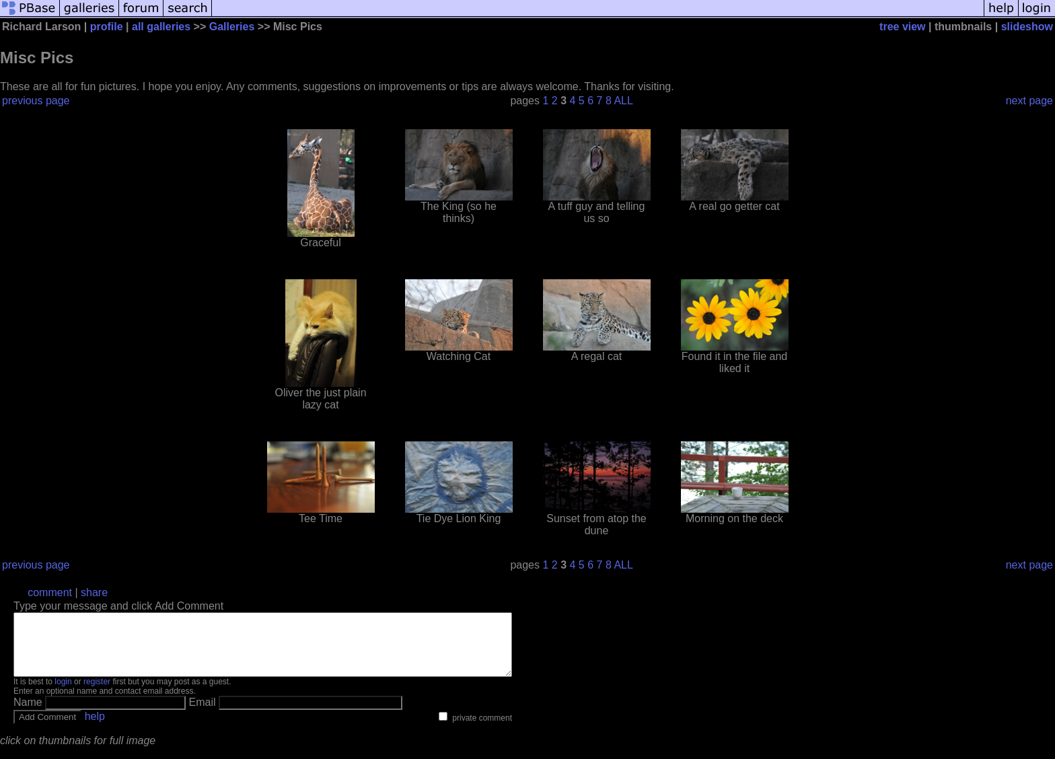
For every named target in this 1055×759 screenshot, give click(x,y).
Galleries (232, 26)
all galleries (161, 26)
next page (1029, 100)
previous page (36, 100)
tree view (902, 26)
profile (106, 26)
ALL (623, 100)
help (95, 728)
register (96, 693)
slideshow (1027, 26)
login (62, 693)
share (94, 592)
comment (50, 592)
